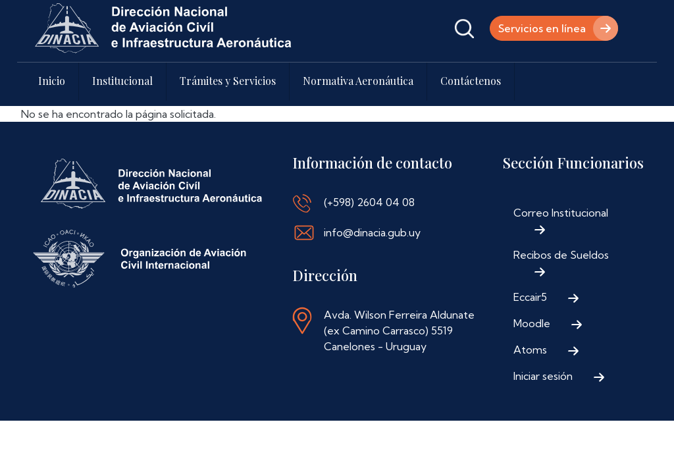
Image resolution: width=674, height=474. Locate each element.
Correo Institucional (560, 212)
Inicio (51, 81)
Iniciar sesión (543, 375)
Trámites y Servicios (228, 81)
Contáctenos (470, 81)
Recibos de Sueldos (561, 254)
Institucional (122, 81)
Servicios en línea (542, 28)
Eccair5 (530, 296)
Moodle (531, 323)
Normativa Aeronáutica (358, 81)
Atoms (530, 349)
